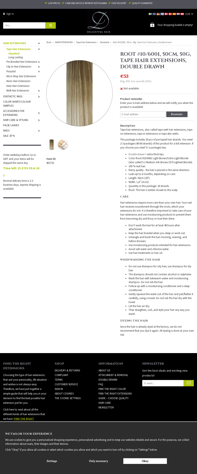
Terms (59, 379)
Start (48, 42)
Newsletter (106, 407)
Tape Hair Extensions (23, 49)
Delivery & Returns (67, 370)
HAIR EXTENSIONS (22, 43)
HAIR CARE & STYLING (22, 120)
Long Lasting (15, 57)
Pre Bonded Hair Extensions (23, 61)
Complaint (61, 375)
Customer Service (66, 384)
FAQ (100, 384)
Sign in (8, 14)
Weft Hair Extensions (23, 90)
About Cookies (64, 393)
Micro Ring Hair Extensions (21, 76)
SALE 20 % (9, 135)
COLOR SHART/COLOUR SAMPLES (17, 103)
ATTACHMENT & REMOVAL (113, 375)
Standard (13, 53)
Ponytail (23, 71)
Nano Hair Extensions (18, 81)
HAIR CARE (104, 402)
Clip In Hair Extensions (23, 66)
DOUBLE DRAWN (107, 379)
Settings (52, 461)
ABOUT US (104, 370)
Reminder (177, 114)
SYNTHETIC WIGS (22, 96)
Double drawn (137, 154)
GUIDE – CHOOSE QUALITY (113, 398)
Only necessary (98, 461)
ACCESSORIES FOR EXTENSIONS (22, 113)
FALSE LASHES (11, 125)
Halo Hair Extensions (17, 85)
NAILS (22, 130)
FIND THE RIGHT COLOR (112, 389)
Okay (145, 461)
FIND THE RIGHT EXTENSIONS (115, 393)
